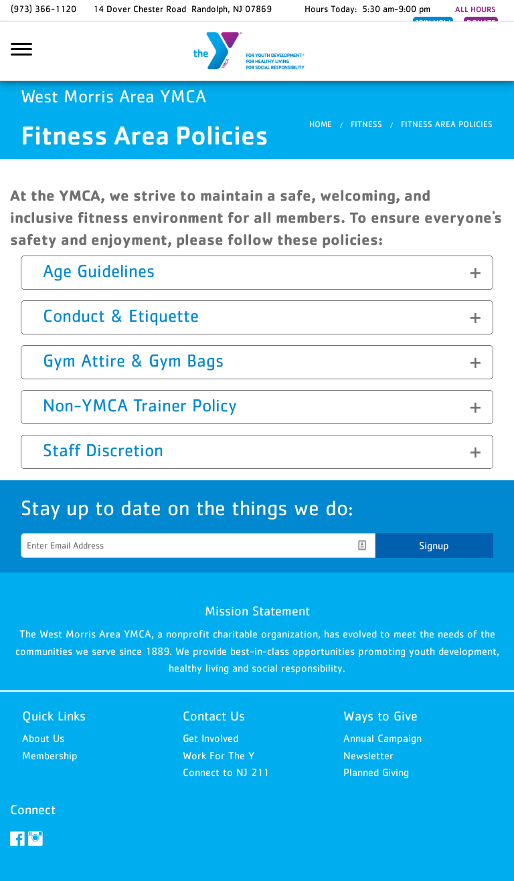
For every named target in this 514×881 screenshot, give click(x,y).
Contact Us (214, 715)
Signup (434, 545)
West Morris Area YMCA (257, 51)
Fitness (366, 125)
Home (320, 125)
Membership (50, 755)
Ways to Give (380, 715)
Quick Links (54, 715)
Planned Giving (376, 772)
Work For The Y (218, 755)
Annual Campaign (382, 738)
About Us (43, 738)
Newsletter (368, 755)
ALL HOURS (475, 9)
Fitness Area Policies (447, 125)
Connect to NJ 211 (226, 772)
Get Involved (210, 738)
